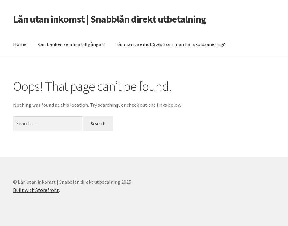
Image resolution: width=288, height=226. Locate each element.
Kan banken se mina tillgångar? (71, 44)
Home (19, 44)
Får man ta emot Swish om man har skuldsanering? (170, 44)
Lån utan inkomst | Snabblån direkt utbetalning (109, 19)
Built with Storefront (36, 190)
